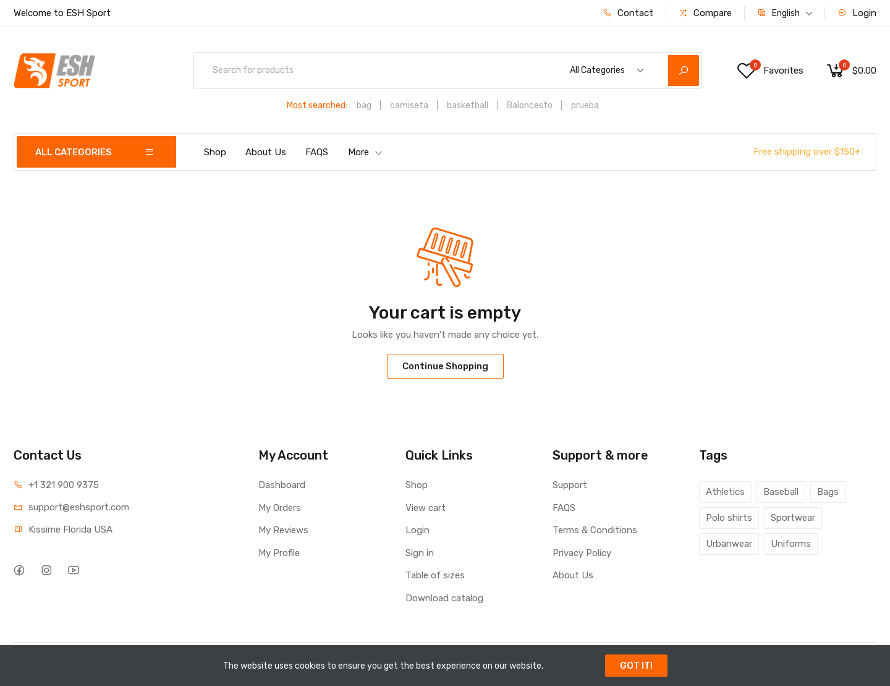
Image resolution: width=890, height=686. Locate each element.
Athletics (725, 491)
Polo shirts (729, 517)
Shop (215, 152)
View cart (425, 507)
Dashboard (281, 485)
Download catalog (444, 598)
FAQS (316, 152)
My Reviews (283, 530)
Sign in (419, 553)
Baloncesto (530, 105)
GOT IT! (636, 665)
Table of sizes (435, 575)
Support (570, 485)
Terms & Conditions (595, 530)
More (365, 152)
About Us (265, 152)
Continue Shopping (445, 366)
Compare (705, 13)
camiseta (409, 105)
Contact (628, 13)
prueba (585, 105)
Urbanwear (729, 543)
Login (856, 13)
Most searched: (317, 105)
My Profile (279, 553)
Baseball (781, 491)
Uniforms (791, 543)
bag (364, 105)
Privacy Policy (582, 553)
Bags (828, 491)
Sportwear (793, 517)
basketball (467, 105)
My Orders (279, 507)
